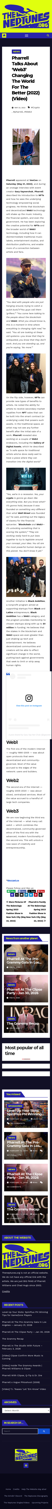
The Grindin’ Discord (13, 1496)
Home (8, 1489)
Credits (6, 1291)
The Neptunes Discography (36, 1496)
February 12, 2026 (19, 1151)
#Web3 (28, 111)
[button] (48, 35)
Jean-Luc (37, 1119)
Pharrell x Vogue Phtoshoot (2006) (21, 1382)
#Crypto (35, 107)
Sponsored (15, 1106)
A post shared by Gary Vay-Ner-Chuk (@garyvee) (30, 735)
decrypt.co (13, 880)
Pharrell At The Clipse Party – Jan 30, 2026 (24, 991)
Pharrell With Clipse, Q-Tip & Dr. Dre (22, 1375)
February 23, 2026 (19, 1119)
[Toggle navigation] (27, 35)
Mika (34, 1151)
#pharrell (18, 111)
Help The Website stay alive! (34, 1489)
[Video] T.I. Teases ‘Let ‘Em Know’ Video (24, 1389)
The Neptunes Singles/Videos (17, 1503)
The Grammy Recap (23, 1023)
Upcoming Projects (40, 1503)
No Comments (18, 1123)
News (16, 51)
